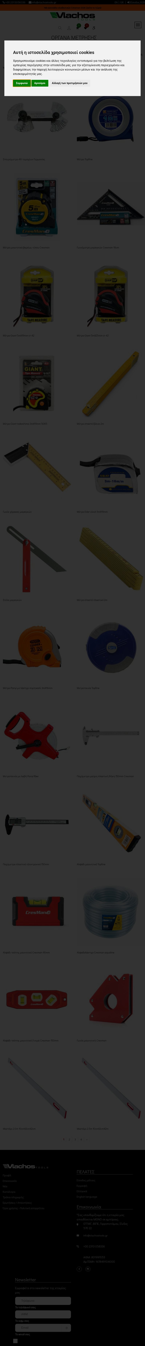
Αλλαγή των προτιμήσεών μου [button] (70, 83)
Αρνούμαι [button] (39, 83)
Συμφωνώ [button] (22, 83)
